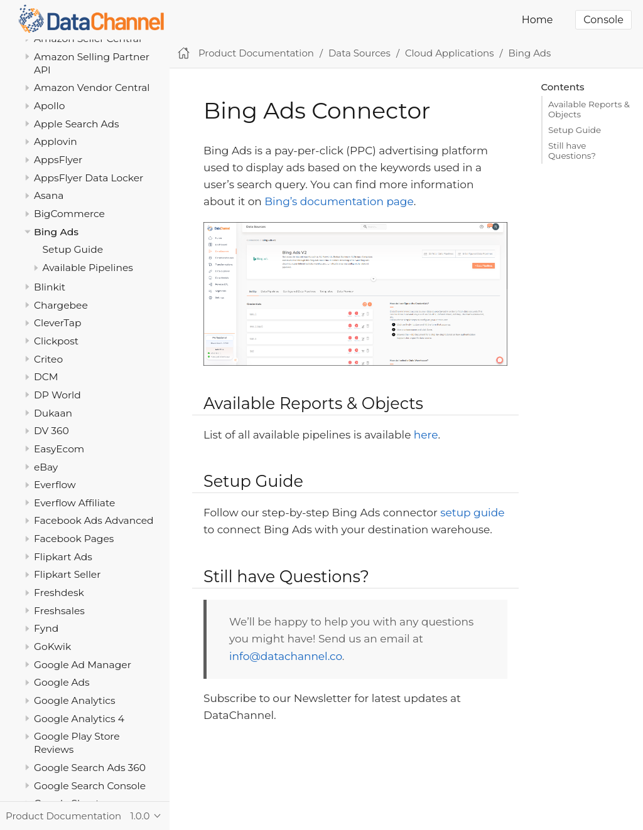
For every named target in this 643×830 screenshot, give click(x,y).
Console (603, 20)
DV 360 (51, 431)
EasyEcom (59, 449)
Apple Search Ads (76, 124)
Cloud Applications (449, 53)
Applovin (55, 141)
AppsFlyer (58, 160)
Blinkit (49, 287)
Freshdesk (59, 593)
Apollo (49, 106)
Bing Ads (56, 232)
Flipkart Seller (67, 574)
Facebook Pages (74, 539)
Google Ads (62, 682)
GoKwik (52, 646)
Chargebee (61, 305)
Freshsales (59, 611)
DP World (57, 395)
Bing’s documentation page (338, 201)
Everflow (55, 485)
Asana (48, 195)
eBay (46, 467)
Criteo (48, 359)
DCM (46, 377)
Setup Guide (73, 249)
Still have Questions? (572, 151)
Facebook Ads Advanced (94, 520)
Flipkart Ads (63, 557)
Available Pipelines (88, 268)
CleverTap (57, 323)
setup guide (472, 512)
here (426, 434)
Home (537, 20)
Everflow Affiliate (74, 503)
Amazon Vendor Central (92, 87)
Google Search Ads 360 (90, 768)
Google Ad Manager (82, 665)
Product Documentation (256, 53)
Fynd (46, 628)
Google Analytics (75, 700)
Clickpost (56, 341)
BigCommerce (69, 214)
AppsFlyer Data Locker (88, 178)
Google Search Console (90, 786)
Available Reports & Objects (589, 109)
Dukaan (53, 413)
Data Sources (359, 53)
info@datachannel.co (285, 656)
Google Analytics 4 (79, 719)
